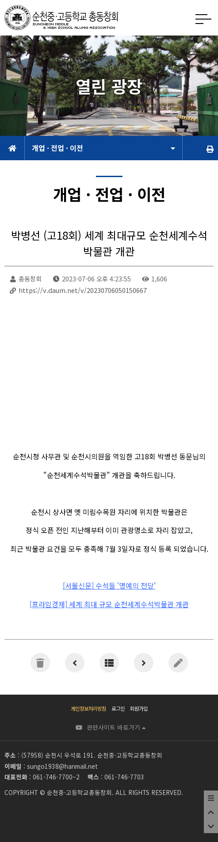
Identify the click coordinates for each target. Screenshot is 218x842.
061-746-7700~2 (56, 776)
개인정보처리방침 (88, 708)
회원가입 (139, 708)
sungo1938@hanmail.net (62, 766)
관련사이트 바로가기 (116, 727)
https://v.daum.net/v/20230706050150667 (83, 290)
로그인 (118, 708)
